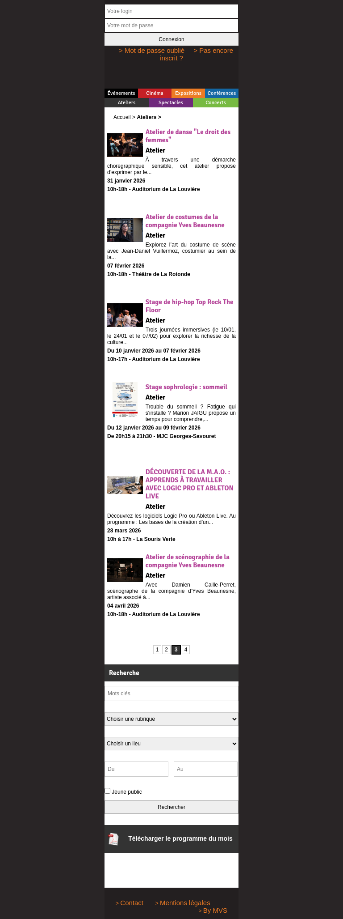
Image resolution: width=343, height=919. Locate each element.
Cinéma (154, 93)
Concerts (215, 102)
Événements (121, 93)
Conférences (222, 93)
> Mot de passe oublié (151, 50)
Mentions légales (185, 902)
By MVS (215, 910)
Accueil (122, 117)
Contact (131, 902)
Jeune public (127, 792)
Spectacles (171, 102)
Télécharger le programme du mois (170, 839)
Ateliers (127, 102)
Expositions (188, 93)
